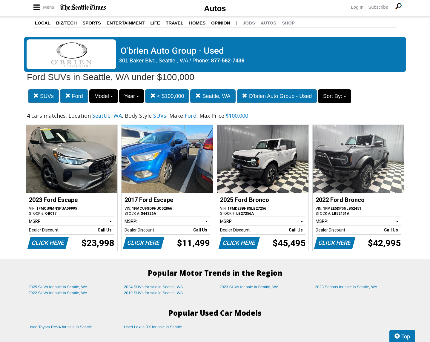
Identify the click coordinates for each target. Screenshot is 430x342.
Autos (215, 8)
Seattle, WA (212, 96)
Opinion (220, 22)
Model (103, 96)
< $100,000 (167, 96)
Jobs (249, 22)
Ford (74, 96)
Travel (174, 22)
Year (131, 96)
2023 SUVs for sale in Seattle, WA (249, 287)
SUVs (43, 96)
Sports (91, 22)
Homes (197, 22)
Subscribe (378, 7)
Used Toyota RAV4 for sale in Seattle (60, 327)
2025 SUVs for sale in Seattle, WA (57, 287)
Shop (288, 22)
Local (42, 22)
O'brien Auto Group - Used (277, 96)
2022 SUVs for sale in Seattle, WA (57, 293)
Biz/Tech (66, 22)
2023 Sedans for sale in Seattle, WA (346, 287)
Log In (357, 7)
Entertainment (126, 22)
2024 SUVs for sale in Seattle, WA (153, 287)
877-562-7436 (228, 61)
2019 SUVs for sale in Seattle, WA (153, 293)
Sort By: (334, 96)
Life (155, 22)
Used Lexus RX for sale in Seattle (153, 327)
